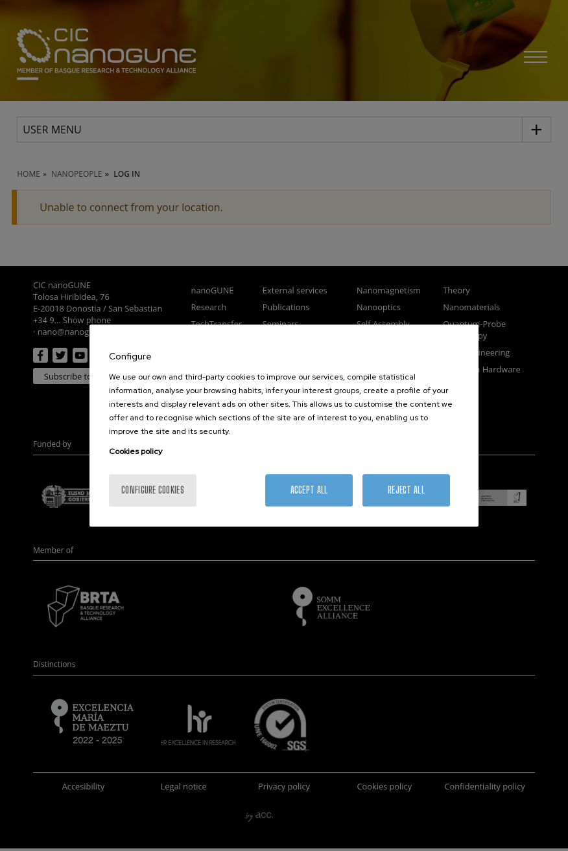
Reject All (406, 489)
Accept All (309, 489)
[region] (284, 425)
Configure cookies (152, 489)
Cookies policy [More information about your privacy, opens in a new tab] (135, 451)
